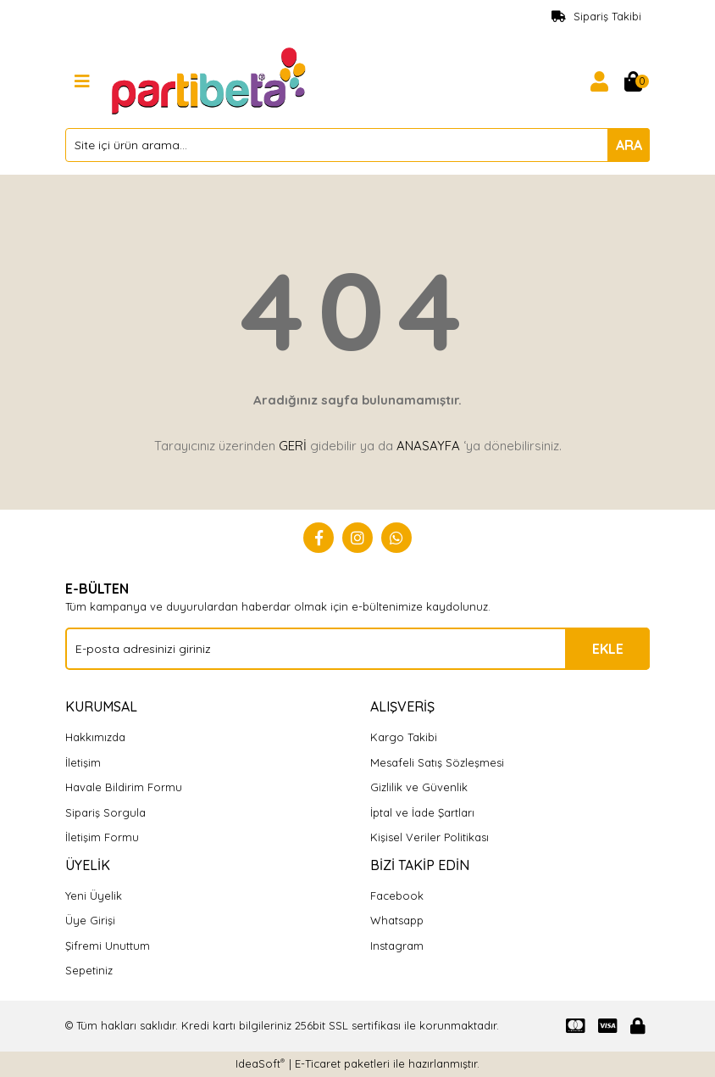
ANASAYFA (428, 446)
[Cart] (633, 81)
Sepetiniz (89, 970)
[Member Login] (599, 81)
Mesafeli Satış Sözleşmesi (437, 762)
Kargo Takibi (403, 737)
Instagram (397, 945)
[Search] (357, 145)
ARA (629, 145)
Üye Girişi (90, 920)
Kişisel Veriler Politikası (429, 837)
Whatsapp (397, 920)
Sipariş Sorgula (105, 812)
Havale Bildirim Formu (123, 787)
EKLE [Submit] (608, 648)
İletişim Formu (102, 837)
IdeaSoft (260, 1063)
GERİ (293, 446)
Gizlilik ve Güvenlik (419, 787)
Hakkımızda (95, 737)
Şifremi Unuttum (107, 945)
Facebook (397, 895)
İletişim (83, 762)
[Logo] (210, 79)
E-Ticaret (318, 1063)
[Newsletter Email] (357, 649)
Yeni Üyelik (93, 895)
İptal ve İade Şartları (422, 812)
